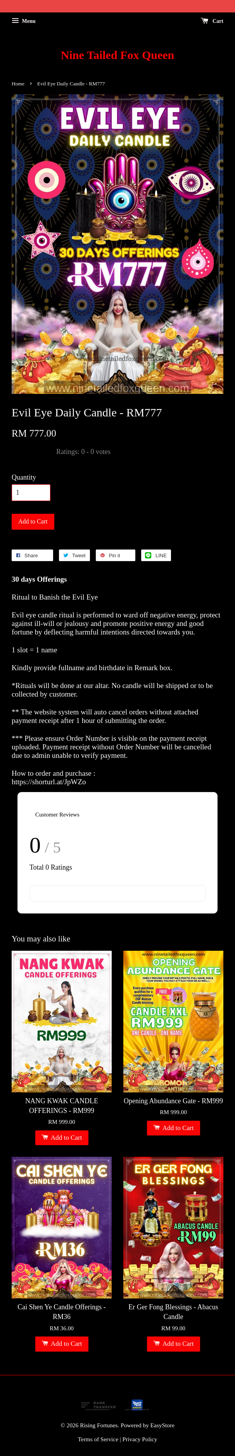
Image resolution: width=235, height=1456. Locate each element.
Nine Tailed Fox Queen (118, 55)
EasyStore (162, 1425)
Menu (24, 21)
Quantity (24, 477)
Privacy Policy (140, 1439)
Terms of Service (98, 1439)
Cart (212, 21)
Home (18, 84)
